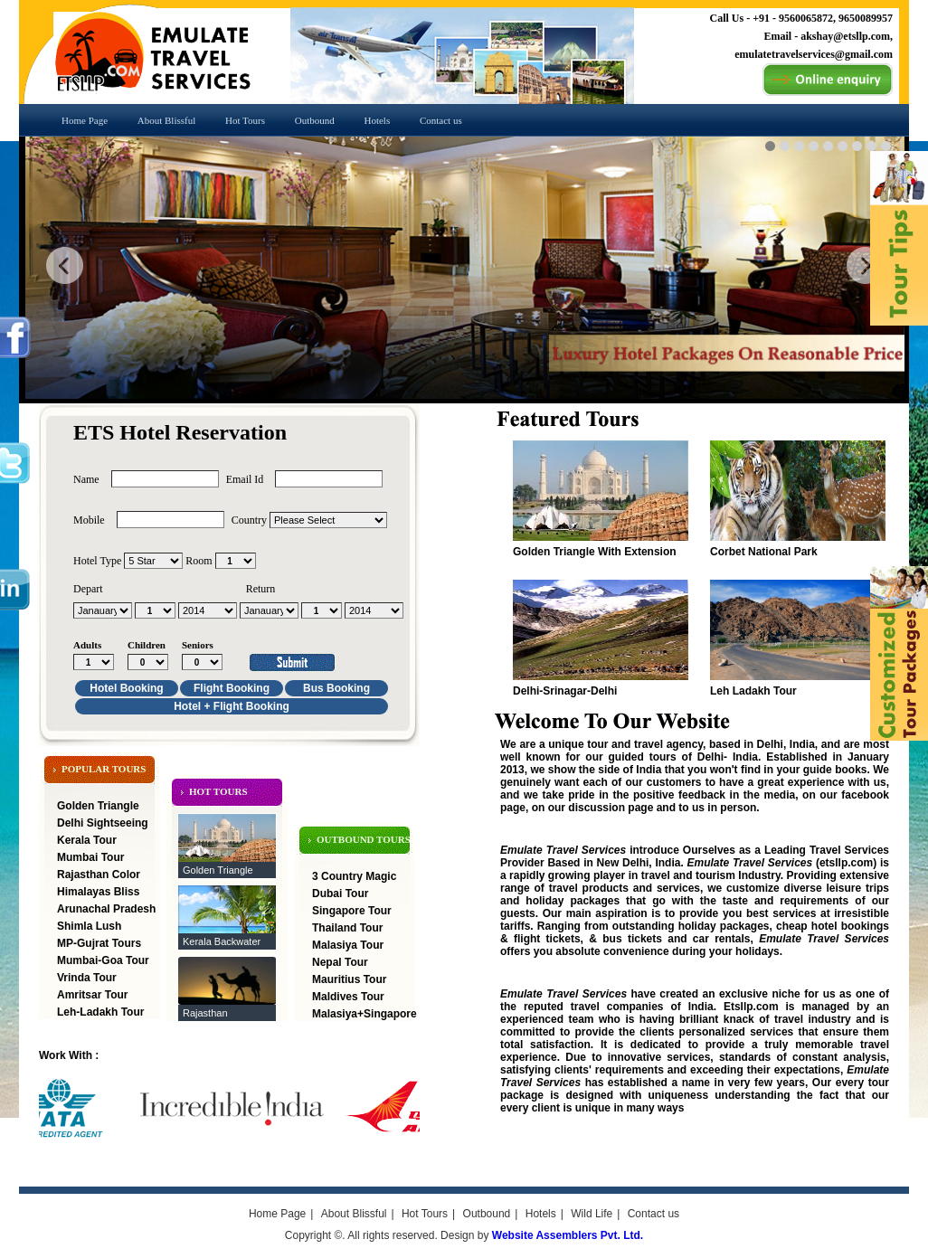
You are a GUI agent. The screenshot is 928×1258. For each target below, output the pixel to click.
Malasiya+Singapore (364, 1013)
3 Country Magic (354, 876)
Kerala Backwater (221, 941)
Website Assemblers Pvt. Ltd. (567, 1235)
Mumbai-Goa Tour (103, 960)
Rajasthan (205, 1012)
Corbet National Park (764, 551)
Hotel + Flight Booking (231, 706)
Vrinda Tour (87, 977)
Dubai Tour (340, 893)
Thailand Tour (347, 928)
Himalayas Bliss (98, 891)
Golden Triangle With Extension (595, 551)
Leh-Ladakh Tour (100, 1012)
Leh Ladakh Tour (753, 691)
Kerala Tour (87, 840)
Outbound (315, 120)
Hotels (377, 120)
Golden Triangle (98, 805)
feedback (899, 653)
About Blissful (166, 120)
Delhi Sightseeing (102, 823)
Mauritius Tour (349, 979)
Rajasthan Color (98, 874)
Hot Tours (245, 120)
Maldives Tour (348, 996)
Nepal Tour (340, 962)
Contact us (441, 120)
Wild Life (591, 1213)
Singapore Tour (352, 910)
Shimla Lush (89, 926)
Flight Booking (232, 688)
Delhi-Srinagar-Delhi (565, 691)
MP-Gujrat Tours (99, 943)
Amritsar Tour (92, 994)
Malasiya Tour (348, 945)
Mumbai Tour (90, 857)
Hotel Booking (126, 688)
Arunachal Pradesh (106, 909)
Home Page (85, 120)
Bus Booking (336, 688)
